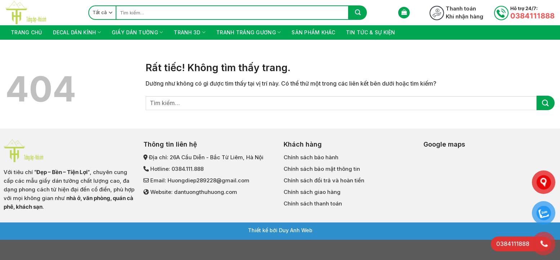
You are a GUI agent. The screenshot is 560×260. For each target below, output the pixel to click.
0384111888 (532, 16)
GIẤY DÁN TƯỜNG (137, 32)
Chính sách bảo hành (311, 157)
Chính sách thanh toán (313, 203)
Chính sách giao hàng (312, 191)
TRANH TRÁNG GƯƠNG (248, 32)
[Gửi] (358, 12)
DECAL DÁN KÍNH (77, 32)
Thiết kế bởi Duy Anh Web (280, 230)
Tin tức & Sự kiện (370, 32)
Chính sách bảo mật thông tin (322, 168)
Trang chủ (26, 32)
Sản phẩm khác (313, 32)
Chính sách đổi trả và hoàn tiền (324, 180)
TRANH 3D (189, 32)
